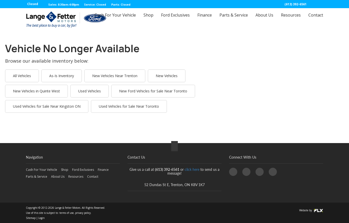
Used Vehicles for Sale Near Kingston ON (47, 106)
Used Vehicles (89, 91)
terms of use (66, 213)
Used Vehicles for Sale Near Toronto (129, 106)
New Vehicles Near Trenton (114, 75)
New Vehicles (167, 75)
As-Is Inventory (61, 75)
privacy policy (83, 213)
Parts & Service (233, 19)
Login (41, 218)
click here (192, 169)
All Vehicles (22, 75)
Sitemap (31, 218)
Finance (204, 19)
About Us (264, 19)
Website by (311, 210)
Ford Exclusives (175, 19)
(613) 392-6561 (295, 4)
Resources (291, 19)
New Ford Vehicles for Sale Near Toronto (153, 91)
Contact (315, 19)
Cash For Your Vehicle (115, 19)
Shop (148, 19)
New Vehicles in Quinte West (36, 91)
